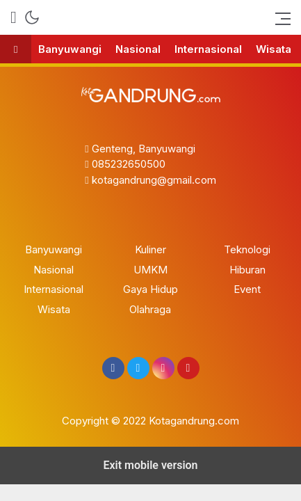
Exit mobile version (150, 465)
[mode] (32, 17)
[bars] (279, 17)
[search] (13, 17)
